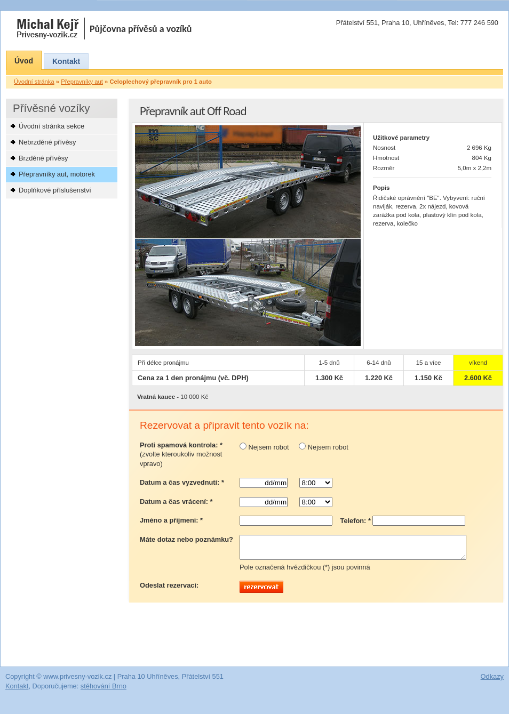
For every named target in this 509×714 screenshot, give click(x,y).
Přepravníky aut (82, 81)
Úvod (23, 61)
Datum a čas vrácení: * (176, 502)
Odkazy (492, 681)
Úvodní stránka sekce (51, 126)
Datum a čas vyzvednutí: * (182, 482)
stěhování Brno (103, 691)
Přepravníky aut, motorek (57, 174)
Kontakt (66, 61)
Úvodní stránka (34, 81)
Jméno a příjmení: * (171, 520)
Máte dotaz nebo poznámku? (186, 539)
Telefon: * (355, 521)
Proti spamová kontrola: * (181, 454)
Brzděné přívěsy (43, 158)
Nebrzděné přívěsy (47, 142)
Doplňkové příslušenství (55, 190)
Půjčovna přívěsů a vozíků (141, 29)
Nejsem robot (264, 447)
